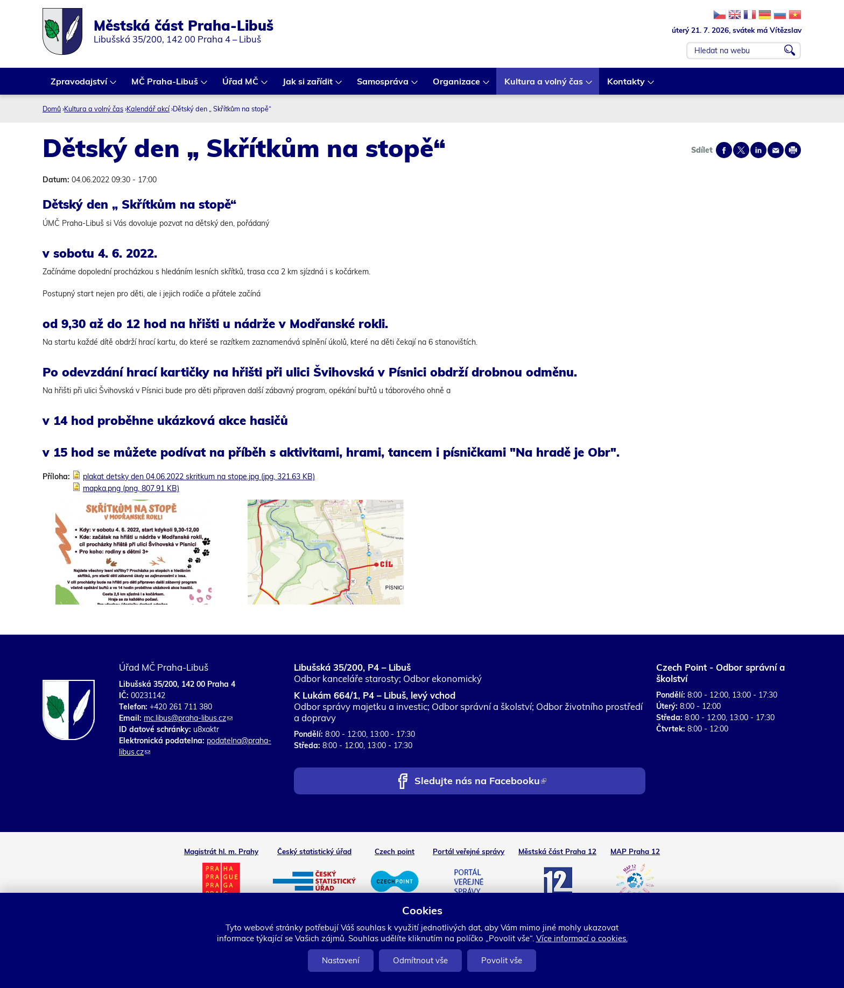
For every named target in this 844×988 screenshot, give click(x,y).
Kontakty (626, 85)
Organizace (457, 85)
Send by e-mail (776, 150)
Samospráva (383, 85)
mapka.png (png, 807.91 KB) (131, 488)
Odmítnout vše (420, 960)
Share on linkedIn (758, 150)
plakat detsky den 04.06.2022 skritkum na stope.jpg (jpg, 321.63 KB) (199, 476)
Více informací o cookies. (582, 938)
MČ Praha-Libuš (165, 85)
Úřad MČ (241, 85)
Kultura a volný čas (544, 85)
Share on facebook (724, 150)
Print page (793, 150)
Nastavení (341, 960)
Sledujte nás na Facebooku (480, 781)
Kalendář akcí (148, 108)
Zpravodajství (79, 85)
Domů (52, 108)
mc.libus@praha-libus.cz (188, 718)
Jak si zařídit (308, 85)
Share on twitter (741, 150)
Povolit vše (501, 960)
